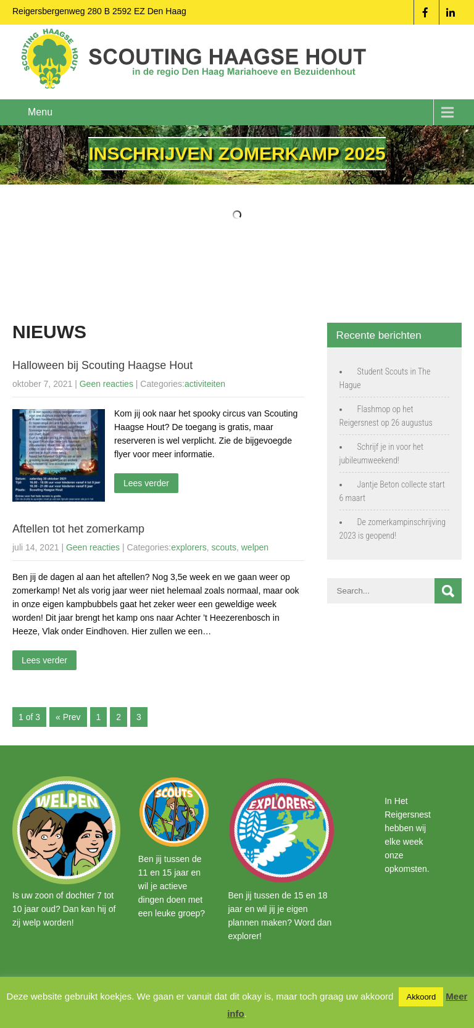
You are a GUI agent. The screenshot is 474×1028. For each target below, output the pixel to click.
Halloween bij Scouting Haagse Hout (102, 365)
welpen (254, 547)
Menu (40, 112)
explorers (189, 547)
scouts (224, 547)
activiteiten (205, 384)
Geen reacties (106, 384)
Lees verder (146, 483)
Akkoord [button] (421, 996)
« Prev (68, 717)
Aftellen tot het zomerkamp (78, 529)
